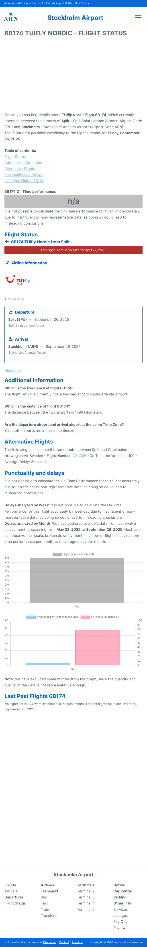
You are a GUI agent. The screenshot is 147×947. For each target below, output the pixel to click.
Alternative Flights (19, 168)
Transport (49, 891)
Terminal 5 (86, 909)
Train (45, 909)
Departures (13, 897)
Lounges (120, 915)
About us (77, 942)
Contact (64, 942)
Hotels (119, 885)
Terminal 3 (86, 897)
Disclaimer (49, 942)
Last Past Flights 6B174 (23, 180)
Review (119, 927)
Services (120, 909)
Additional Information (23, 162)
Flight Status (15, 156)
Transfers (48, 915)
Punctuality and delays (23, 174)
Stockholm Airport (75, 18)
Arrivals (10, 891)
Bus (44, 897)
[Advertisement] (73, 76)
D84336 (79, 455)
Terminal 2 (86, 891)
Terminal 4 (86, 903)
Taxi (44, 903)
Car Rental (122, 891)
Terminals (85, 885)
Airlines (47, 885)
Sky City (120, 921)
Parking (120, 897)
